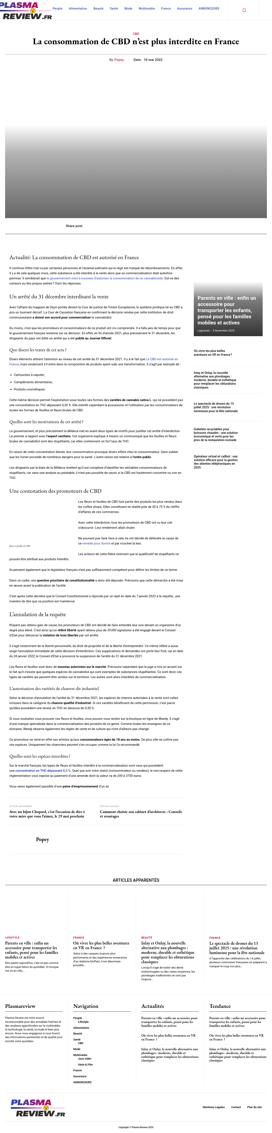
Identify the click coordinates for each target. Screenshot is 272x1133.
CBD (136, 34)
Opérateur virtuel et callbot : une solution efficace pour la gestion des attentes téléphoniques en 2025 (215, 462)
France (78, 937)
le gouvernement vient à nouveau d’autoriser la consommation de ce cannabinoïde (105, 278)
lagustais (204, 330)
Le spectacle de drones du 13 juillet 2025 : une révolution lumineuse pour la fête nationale (215, 407)
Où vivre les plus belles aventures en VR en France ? (216, 352)
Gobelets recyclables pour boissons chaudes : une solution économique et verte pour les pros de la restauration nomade (215, 435)
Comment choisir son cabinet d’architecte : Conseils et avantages (141, 814)
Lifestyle (12, 937)
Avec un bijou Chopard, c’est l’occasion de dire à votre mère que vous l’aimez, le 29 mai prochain (47, 814)
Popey (119, 60)
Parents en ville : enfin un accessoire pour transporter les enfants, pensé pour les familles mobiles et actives (228, 316)
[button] (244, 10)
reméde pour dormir (96, 543)
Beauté (146, 937)
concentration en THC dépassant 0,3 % (43, 771)
